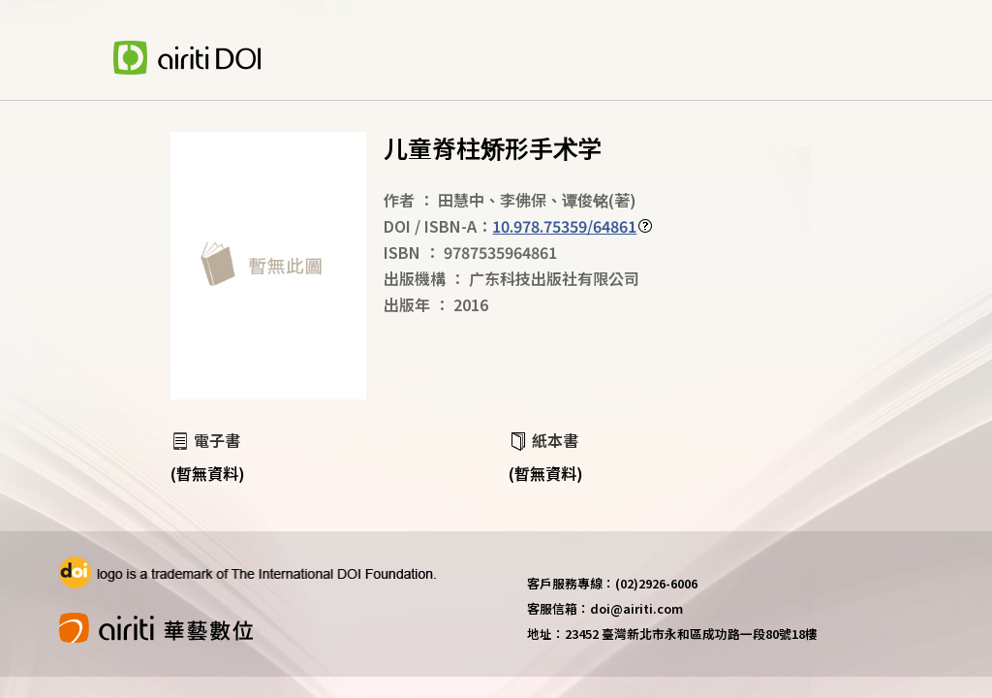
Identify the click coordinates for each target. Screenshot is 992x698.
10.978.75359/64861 (564, 226)
